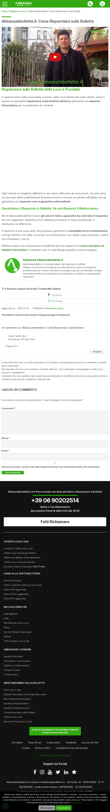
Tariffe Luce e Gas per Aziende (19, 562)
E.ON (6, 618)
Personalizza (46, 808)
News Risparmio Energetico (17, 699)
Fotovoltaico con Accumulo (17, 661)
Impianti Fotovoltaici (13, 656)
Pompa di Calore (12, 670)
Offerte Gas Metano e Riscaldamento (22, 557)
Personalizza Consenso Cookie (55, 755)
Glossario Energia (12, 580)
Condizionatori (11, 674)
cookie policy (76, 802)
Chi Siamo (17, 742)
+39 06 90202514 (55, 500)
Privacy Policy (43, 747)
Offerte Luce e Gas (13, 717)
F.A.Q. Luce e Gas (12, 690)
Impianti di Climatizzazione (17, 708)
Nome (6, 438)
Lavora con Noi (89, 742)
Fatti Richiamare (55, 521)
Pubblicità (71, 742)
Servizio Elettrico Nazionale (17, 632)
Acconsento (64, 808)
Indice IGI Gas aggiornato (16, 594)
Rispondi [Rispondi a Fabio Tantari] (97, 352)
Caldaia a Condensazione (16, 665)
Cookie (26, 747)
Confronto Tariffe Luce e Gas (18, 548)
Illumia (7, 627)
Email (5, 450)
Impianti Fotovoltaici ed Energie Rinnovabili (25, 694)
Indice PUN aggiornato (15, 589)
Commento (8, 408)
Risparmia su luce (55, 308)
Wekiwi (7, 636)
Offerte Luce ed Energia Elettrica (20, 553)
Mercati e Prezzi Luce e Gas (18, 721)
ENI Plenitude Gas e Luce (16, 623)
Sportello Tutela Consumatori (24, 566)
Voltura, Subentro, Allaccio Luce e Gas (23, 585)
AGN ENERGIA (10, 614)
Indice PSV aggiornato (15, 598)
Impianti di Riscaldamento (16, 703)
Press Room (34, 742)
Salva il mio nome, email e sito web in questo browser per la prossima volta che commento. (51, 467)
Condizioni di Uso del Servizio (72, 747)
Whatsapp (55, 300)
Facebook (55, 295)
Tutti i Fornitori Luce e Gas (16, 641)
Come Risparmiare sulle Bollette (19, 712)
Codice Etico (54, 742)
